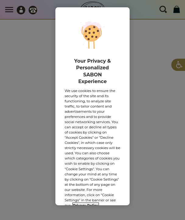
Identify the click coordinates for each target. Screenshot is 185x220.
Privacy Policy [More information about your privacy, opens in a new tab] (85, 203)
